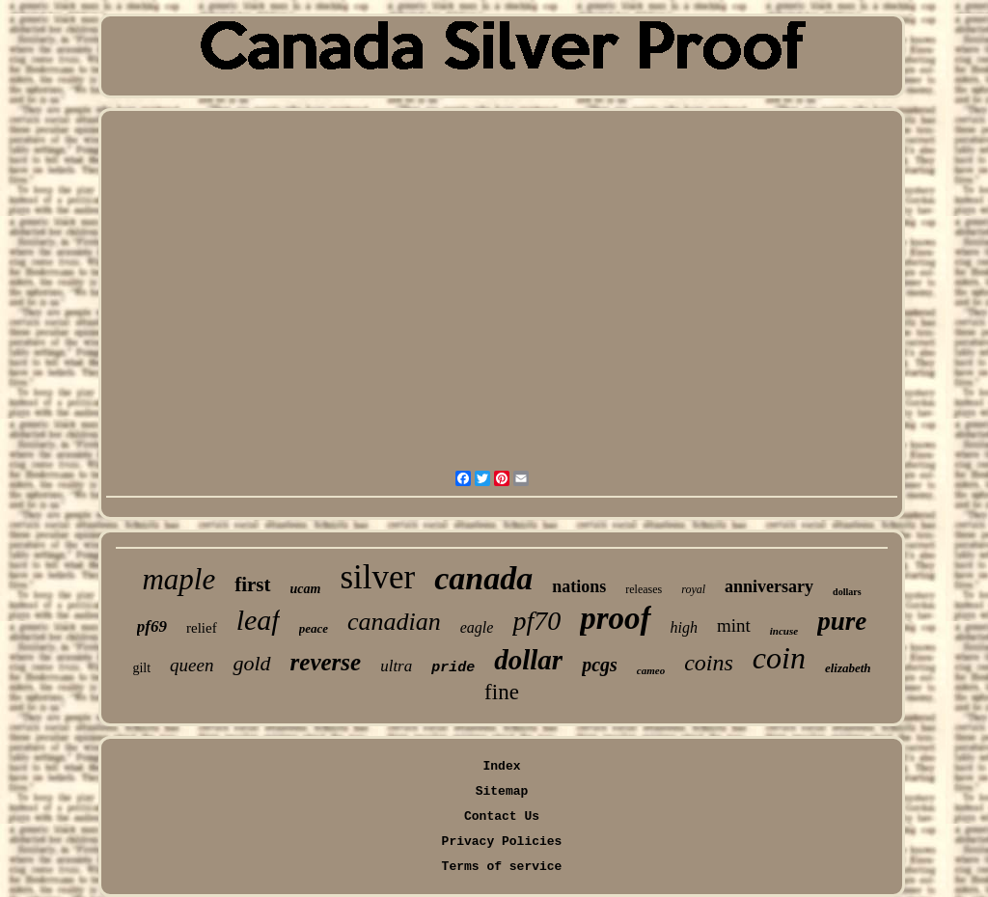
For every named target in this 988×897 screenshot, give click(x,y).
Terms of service (502, 866)
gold (251, 663)
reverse (326, 662)
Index (501, 766)
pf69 (152, 626)
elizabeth (848, 668)
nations (579, 586)
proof (615, 618)
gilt (141, 668)
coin (779, 657)
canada (483, 578)
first (252, 584)
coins (708, 662)
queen (191, 665)
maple (178, 579)
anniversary (769, 586)
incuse (784, 631)
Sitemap (502, 791)
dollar (528, 659)
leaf (258, 620)
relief (201, 628)
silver (377, 577)
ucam (305, 589)
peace (313, 628)
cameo (651, 670)
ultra (396, 666)
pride (453, 668)
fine (501, 692)
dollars (847, 591)
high (684, 627)
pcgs (600, 664)
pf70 (536, 621)
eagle (477, 627)
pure (841, 621)
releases (643, 589)
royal (693, 589)
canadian (394, 622)
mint (734, 625)
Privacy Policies (502, 841)
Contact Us (501, 816)
